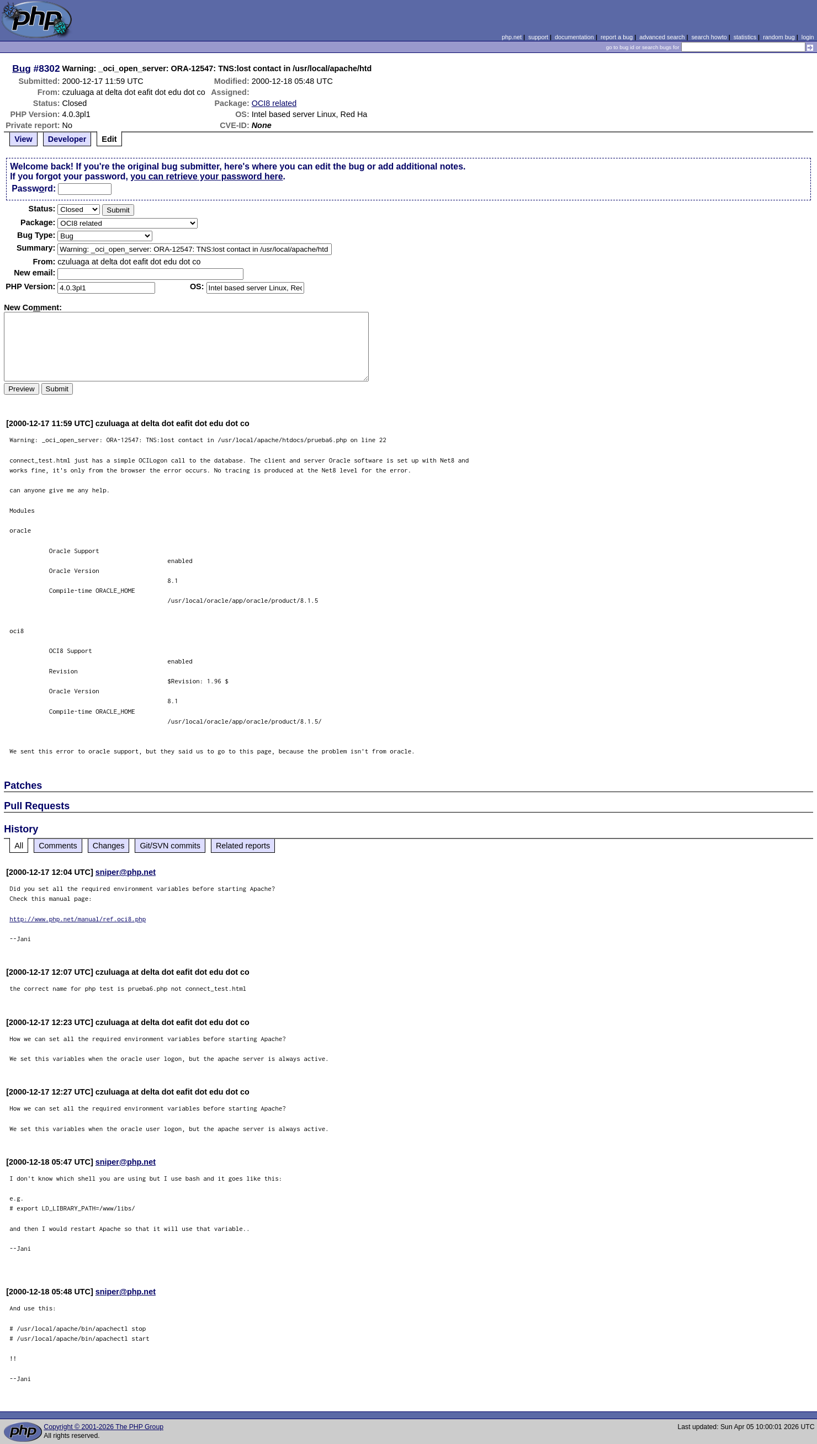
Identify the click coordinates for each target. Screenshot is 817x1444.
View (23, 139)
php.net (512, 37)
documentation (574, 37)
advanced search (662, 37)
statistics (745, 37)
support (538, 37)
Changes (109, 845)
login (808, 37)
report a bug (617, 37)
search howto (708, 37)
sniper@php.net (126, 872)
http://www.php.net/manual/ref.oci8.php (77, 918)
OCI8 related (274, 103)
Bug (21, 68)
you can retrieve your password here (206, 176)
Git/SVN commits (170, 845)
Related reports (243, 845)
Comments (58, 845)
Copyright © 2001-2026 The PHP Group (103, 1427)
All (18, 845)
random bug (779, 37)
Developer (67, 139)
